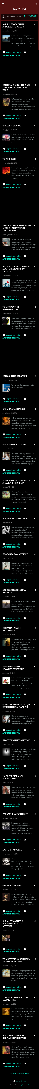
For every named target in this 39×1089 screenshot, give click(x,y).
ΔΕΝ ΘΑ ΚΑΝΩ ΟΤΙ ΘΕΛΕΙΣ (14, 376)
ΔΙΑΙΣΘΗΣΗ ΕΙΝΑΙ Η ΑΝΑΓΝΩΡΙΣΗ (11, 629)
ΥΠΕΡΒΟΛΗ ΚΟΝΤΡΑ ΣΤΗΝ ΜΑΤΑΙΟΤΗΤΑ (15, 998)
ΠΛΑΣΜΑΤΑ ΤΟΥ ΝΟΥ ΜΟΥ (15, 554)
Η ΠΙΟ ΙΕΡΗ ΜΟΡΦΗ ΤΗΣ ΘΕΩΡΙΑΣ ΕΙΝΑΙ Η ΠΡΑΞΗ (14, 1036)
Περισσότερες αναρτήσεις (19, 1073)
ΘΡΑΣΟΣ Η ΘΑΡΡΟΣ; (11, 125)
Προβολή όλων (30, 16)
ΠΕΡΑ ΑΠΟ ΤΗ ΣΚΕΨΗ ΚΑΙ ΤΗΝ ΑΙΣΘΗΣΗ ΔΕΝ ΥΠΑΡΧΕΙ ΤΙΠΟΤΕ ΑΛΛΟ (16, 228)
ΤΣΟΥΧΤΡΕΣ (19, 8)
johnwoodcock (25, 1085)
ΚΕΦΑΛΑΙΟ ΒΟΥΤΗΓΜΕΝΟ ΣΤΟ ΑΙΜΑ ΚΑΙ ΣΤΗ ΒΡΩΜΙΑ (16, 481)
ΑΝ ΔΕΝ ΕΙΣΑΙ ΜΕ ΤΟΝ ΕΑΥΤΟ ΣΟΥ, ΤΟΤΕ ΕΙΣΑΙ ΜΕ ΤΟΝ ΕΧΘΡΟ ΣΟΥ (16, 269)
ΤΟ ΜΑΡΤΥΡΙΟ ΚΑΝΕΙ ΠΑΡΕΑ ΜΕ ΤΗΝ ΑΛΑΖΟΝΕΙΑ (16, 960)
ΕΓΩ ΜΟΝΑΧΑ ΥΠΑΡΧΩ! (13, 409)
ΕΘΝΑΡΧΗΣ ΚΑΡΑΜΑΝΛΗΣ (15, 814)
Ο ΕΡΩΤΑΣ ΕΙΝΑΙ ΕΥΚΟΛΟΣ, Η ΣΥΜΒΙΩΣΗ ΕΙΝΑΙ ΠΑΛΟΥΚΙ (16, 705)
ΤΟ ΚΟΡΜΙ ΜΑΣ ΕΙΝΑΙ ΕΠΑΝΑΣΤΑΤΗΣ (12, 777)
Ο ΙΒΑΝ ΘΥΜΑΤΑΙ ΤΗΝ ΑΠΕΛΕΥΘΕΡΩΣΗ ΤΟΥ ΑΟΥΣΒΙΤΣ (13, 923)
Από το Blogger (19, 1081)
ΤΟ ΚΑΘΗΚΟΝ (9, 159)
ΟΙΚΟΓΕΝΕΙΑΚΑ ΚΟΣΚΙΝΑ (14, 444)
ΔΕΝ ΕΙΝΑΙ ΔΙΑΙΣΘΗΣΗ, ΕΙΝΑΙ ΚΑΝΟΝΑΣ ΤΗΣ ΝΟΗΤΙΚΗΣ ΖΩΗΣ (16, 87)
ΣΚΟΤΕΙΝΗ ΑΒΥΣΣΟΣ (12, 850)
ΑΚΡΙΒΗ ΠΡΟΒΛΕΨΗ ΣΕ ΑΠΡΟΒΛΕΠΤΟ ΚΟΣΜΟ (13, 25)
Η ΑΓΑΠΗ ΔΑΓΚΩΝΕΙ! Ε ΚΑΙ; (15, 518)
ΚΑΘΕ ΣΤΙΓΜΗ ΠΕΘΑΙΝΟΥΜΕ (16, 740)
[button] (35, 24)
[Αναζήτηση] (36, 4)
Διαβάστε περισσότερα (11, 55)
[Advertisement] (19, 70)
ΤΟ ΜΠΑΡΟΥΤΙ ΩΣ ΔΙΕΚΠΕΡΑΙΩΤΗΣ (10, 308)
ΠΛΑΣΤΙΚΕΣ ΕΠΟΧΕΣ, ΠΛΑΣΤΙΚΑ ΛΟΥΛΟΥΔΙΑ (13, 667)
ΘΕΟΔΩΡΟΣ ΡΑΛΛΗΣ (12, 885)
